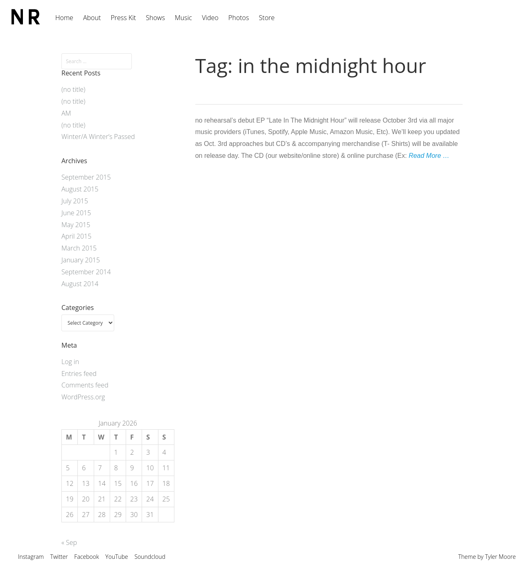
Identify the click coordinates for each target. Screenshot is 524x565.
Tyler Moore (500, 556)
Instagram (31, 556)
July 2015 (74, 200)
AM (66, 113)
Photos (238, 17)
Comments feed (84, 385)
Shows (155, 17)
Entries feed (79, 373)
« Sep (69, 542)
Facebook (86, 556)
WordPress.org (83, 396)
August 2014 (79, 283)
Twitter (59, 556)
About (92, 17)
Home (64, 17)
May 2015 (75, 224)
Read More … (429, 155)
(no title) (73, 89)
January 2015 (80, 259)
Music (183, 17)
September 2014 (86, 271)
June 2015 (76, 212)
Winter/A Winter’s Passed (98, 136)
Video (210, 17)
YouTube (116, 556)
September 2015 (86, 177)
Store (266, 17)
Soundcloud (149, 556)
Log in (70, 361)
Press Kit (123, 17)
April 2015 (76, 236)
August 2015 (79, 189)
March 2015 (79, 248)
